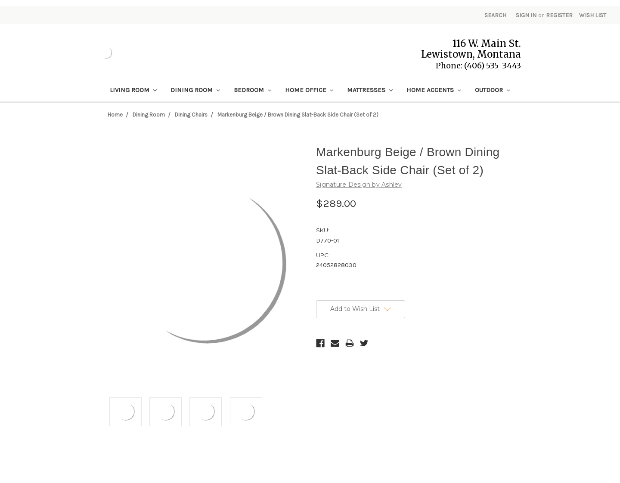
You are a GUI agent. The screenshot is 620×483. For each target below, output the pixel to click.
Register (559, 15)
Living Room (133, 90)
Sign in (526, 15)
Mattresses (370, 90)
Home (115, 114)
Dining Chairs (191, 114)
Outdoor (492, 90)
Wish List (592, 15)
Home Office (309, 90)
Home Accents (433, 90)
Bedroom (252, 90)
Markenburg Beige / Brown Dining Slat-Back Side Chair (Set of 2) (297, 114)
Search (495, 15)
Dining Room (195, 90)
